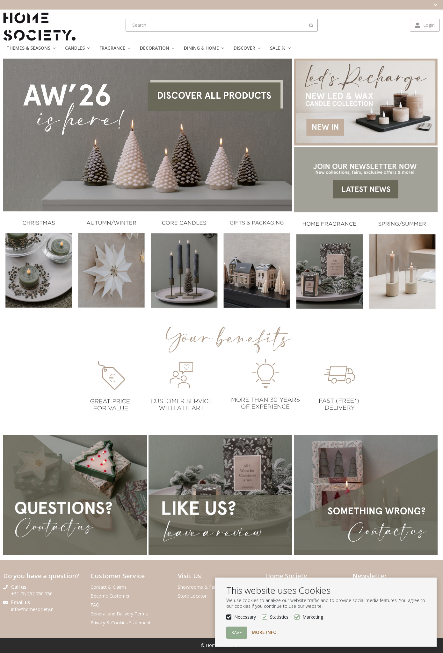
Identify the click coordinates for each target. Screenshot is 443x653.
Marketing (312, 617)
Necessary (245, 617)
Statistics (279, 617)
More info (264, 632)
